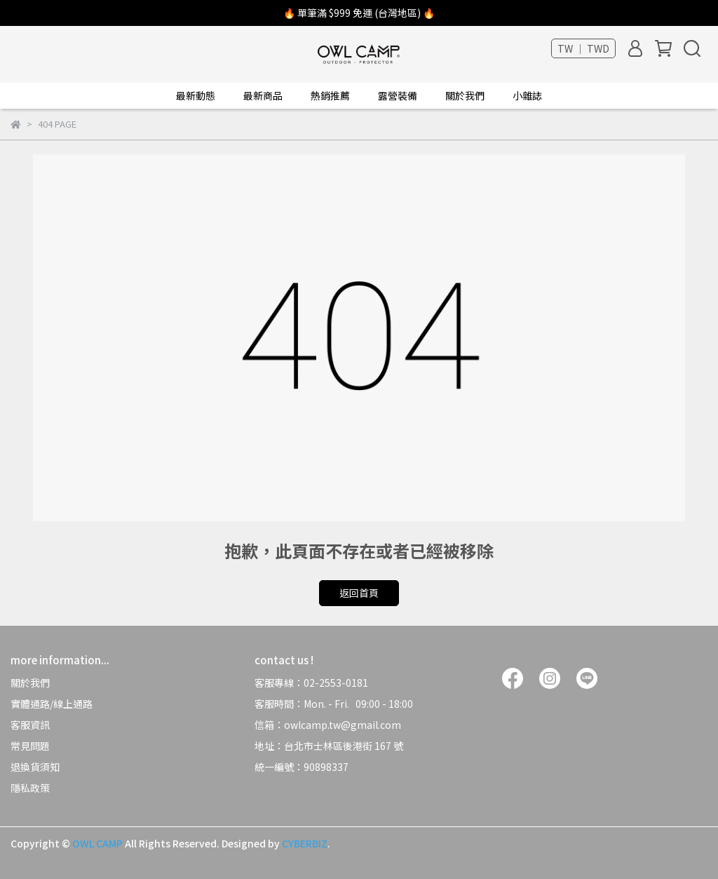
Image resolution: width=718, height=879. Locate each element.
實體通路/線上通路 (52, 704)
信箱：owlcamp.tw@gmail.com (329, 725)
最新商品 (263, 95)
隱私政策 (30, 788)
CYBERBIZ (304, 843)
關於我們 (30, 683)
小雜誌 (527, 95)
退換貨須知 (35, 767)
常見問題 (30, 746)
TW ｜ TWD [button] (583, 48)
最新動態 (195, 95)
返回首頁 (359, 593)
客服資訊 (30, 725)
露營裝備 (397, 95)
